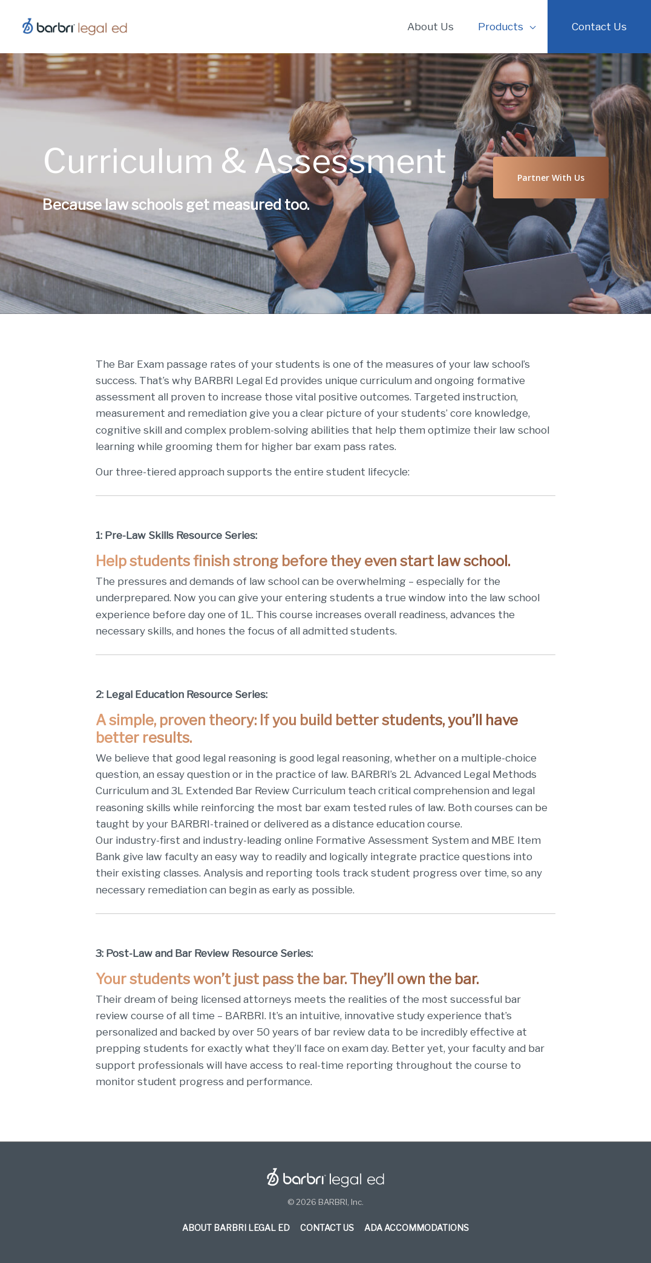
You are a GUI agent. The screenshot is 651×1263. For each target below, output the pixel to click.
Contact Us (327, 1227)
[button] (551, 177)
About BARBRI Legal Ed (236, 1227)
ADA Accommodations (416, 1227)
